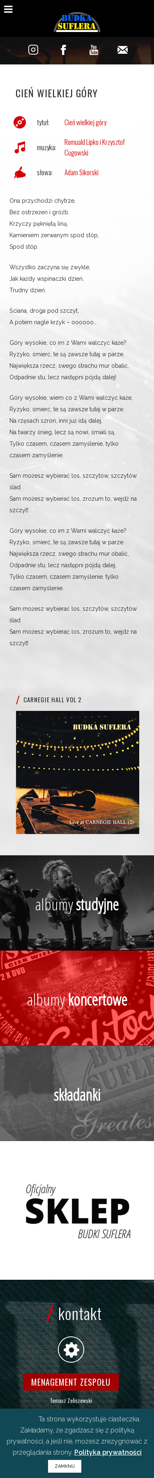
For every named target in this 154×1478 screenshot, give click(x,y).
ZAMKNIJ (65, 1466)
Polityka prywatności (108, 1452)
